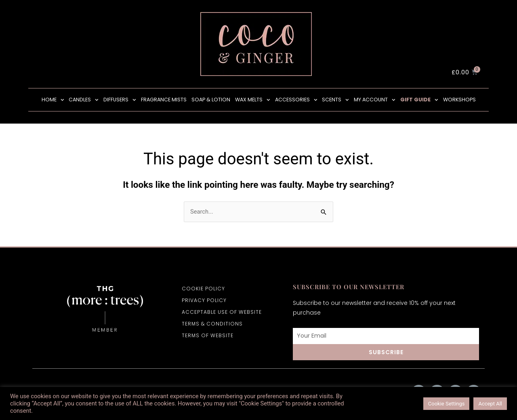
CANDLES (84, 100)
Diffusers (119, 100)
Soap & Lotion (210, 99)
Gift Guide (419, 100)
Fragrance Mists (164, 99)
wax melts (252, 100)
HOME (53, 100)
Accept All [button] (490, 404)
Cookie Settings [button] (446, 404)
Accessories (296, 100)
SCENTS (335, 100)
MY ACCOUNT (374, 100)
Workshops (459, 99)
